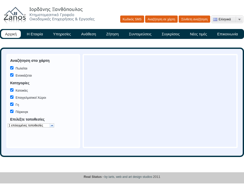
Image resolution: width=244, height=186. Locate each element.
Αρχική (11, 34)
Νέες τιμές (198, 34)
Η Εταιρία (35, 34)
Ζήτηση (112, 34)
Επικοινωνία (227, 34)
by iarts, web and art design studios (128, 177)
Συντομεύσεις (140, 34)
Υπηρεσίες (62, 34)
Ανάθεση (88, 34)
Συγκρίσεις (171, 34)
